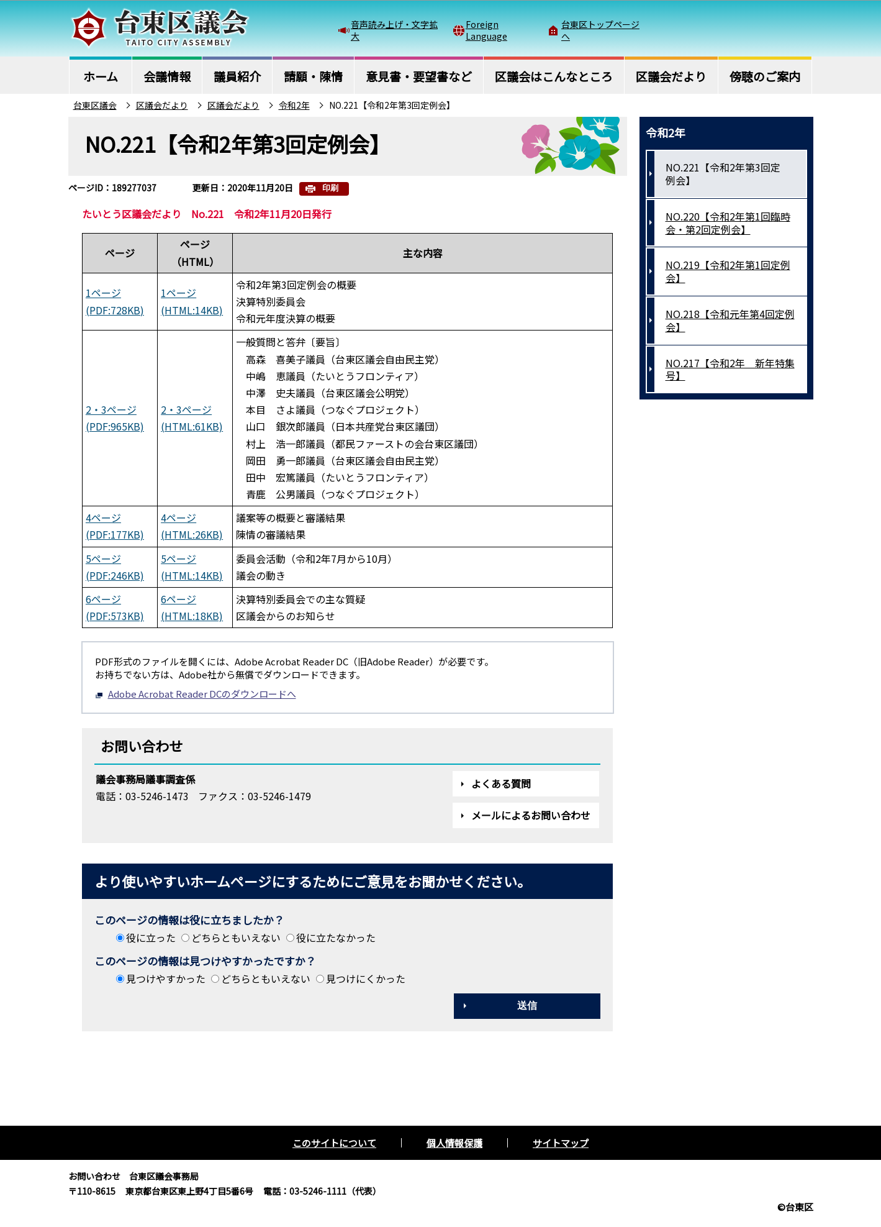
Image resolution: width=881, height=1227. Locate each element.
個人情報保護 (454, 1142)
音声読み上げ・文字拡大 (394, 30)
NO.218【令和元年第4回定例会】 (730, 320)
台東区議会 (95, 105)
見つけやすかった (166, 978)
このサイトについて (334, 1142)
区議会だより (162, 105)
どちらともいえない (236, 937)
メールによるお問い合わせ (530, 815)
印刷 (330, 188)
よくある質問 (501, 783)
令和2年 (294, 105)
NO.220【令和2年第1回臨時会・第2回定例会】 (728, 223)
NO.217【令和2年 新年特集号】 (730, 369)
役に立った (151, 937)
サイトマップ (561, 1142)
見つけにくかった (365, 978)
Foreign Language (486, 30)
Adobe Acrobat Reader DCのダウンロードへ (195, 693)
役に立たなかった (336, 937)
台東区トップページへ (600, 30)
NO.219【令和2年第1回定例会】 (728, 271)
